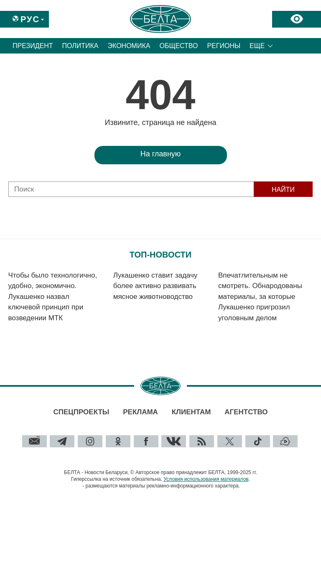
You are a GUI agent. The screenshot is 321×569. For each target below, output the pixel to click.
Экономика (129, 45)
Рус (30, 19)
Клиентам (191, 412)
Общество (178, 45)
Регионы (223, 45)
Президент (33, 45)
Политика (80, 45)
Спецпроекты (81, 412)
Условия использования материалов (205, 479)
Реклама (140, 412)
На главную (160, 154)
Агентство (246, 412)
